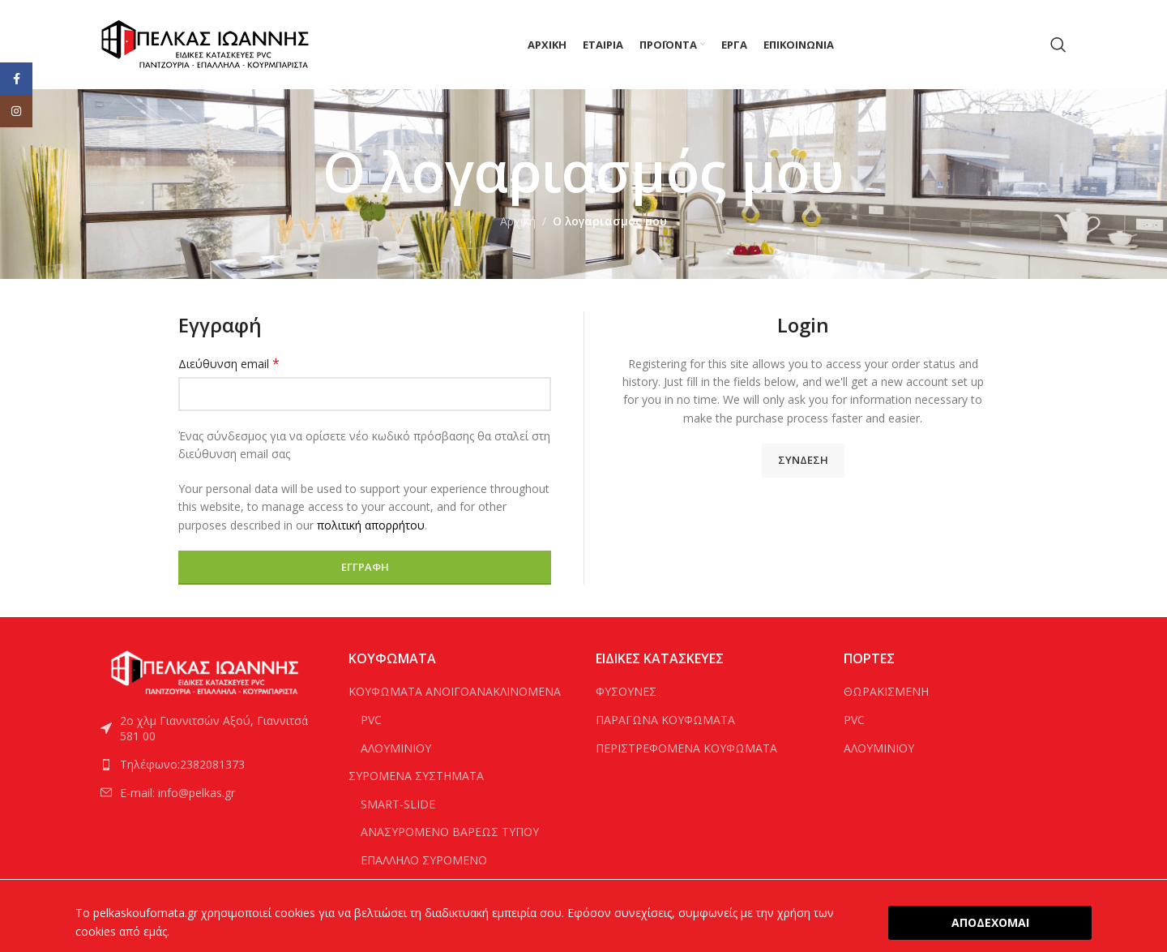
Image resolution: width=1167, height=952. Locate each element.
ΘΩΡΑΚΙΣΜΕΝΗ (886, 691)
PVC (371, 719)
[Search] (1058, 44)
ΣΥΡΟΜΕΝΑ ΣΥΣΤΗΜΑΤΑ (416, 775)
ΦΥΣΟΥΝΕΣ (626, 691)
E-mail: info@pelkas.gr (177, 792)
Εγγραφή (365, 567)
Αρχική (518, 221)
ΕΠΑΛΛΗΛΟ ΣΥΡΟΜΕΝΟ (424, 860)
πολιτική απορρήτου (371, 525)
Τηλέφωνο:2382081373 (182, 764)
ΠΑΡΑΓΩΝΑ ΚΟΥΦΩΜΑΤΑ (665, 719)
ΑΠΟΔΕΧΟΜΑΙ (990, 922)
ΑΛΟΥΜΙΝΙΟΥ (396, 748)
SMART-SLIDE (398, 804)
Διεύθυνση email (229, 363)
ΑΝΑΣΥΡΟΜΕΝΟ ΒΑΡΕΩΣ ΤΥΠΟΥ (450, 831)
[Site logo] (205, 43)
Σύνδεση (803, 459)
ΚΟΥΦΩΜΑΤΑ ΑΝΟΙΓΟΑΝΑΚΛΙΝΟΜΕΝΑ (454, 691)
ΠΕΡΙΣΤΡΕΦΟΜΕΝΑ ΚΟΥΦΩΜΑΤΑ (686, 748)
